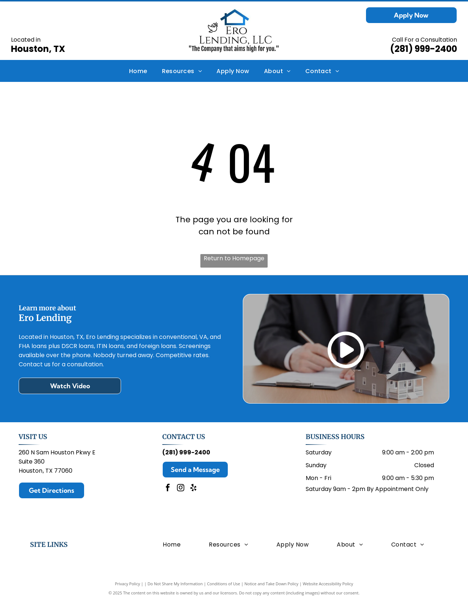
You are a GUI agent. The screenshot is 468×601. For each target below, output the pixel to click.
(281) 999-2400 (423, 49)
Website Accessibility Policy (328, 583)
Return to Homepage (234, 258)
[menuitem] (138, 70)
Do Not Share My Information (175, 583)
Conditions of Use (223, 583)
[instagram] (180, 488)
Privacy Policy (127, 583)
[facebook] (167, 488)
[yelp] (193, 488)
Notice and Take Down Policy (272, 583)
